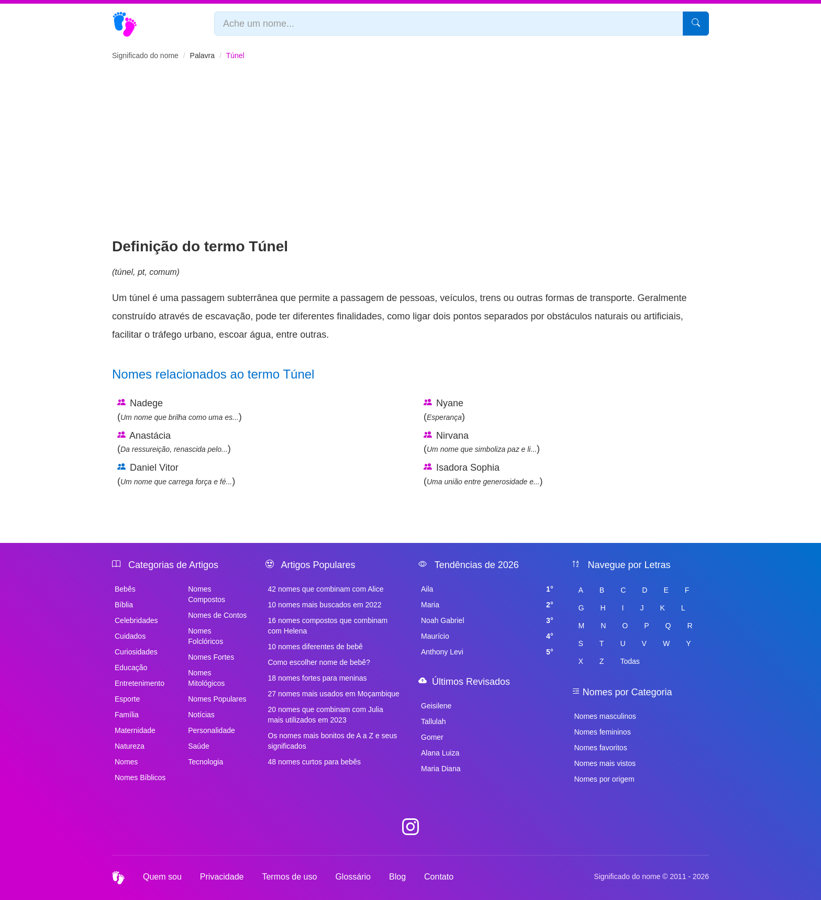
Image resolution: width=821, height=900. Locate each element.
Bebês (125, 589)
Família (127, 714)
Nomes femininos (602, 732)
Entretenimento (139, 683)
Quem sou (162, 876)
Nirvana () (482, 442)
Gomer (432, 737)
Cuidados (130, 636)
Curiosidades (136, 652)
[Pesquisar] (696, 24)
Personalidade (211, 730)
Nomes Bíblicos (140, 777)
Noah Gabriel (487, 620)
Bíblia (124, 605)
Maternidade (135, 730)
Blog (397, 876)
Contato (438, 876)
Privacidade (222, 876)
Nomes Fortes (211, 657)
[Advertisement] (410, 157)
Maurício (487, 636)
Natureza (130, 746)
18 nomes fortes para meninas (317, 678)
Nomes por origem (604, 779)
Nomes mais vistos (605, 763)
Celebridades (136, 620)
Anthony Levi (487, 652)
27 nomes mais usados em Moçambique (334, 694)
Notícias (201, 714)
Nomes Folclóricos (205, 636)
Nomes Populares (217, 699)
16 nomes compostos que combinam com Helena (328, 625)
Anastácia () (174, 442)
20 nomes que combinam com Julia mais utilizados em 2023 (325, 714)
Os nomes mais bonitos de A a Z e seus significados (332, 740)
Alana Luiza (440, 753)
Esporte (127, 699)
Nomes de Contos (217, 615)
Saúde (198, 746)
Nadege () (179, 410)
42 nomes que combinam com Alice (326, 589)
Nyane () (444, 410)
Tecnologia (205, 762)
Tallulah (433, 721)
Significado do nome (145, 55)
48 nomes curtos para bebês (314, 762)
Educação (131, 667)
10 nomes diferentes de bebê (315, 646)
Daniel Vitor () (176, 474)
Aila (487, 589)
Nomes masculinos (605, 716)
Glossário (353, 876)
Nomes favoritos (600, 747)
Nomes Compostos (206, 594)
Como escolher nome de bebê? (319, 662)
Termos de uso (289, 876)
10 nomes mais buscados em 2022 (325, 605)
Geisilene (436, 706)
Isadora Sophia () (483, 474)
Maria (487, 604)
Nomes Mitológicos (206, 678)
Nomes (126, 762)
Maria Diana (440, 768)
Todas (629, 661)
